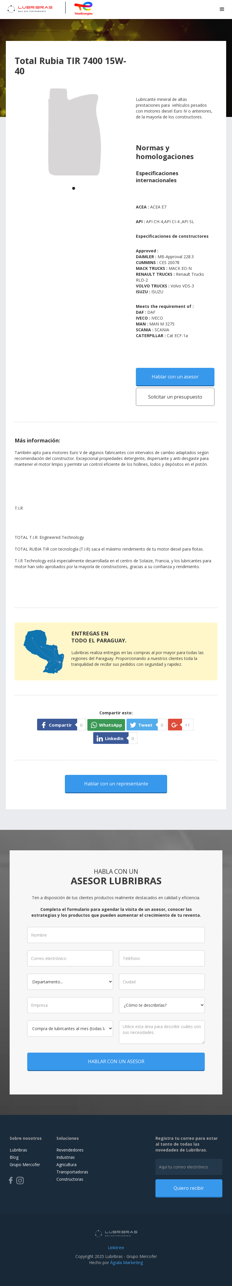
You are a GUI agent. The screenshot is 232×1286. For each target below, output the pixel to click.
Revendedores (70, 1150)
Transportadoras (72, 1172)
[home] (30, 7)
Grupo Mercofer (25, 1164)
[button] (222, 9)
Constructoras (69, 1179)
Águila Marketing (126, 1262)
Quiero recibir (189, 1188)
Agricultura (66, 1164)
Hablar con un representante (116, 783)
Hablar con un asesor (175, 376)
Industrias (65, 1157)
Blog (14, 1157)
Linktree (116, 1247)
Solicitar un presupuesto (175, 397)
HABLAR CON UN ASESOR (116, 1056)
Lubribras (18, 1150)
